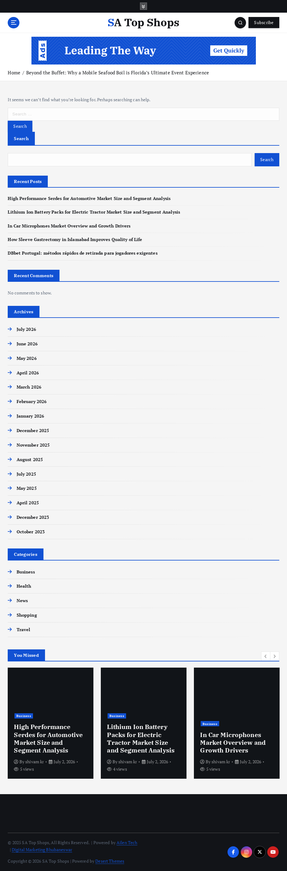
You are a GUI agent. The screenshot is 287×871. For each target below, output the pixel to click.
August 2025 (30, 459)
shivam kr (34, 762)
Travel (24, 629)
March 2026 (29, 387)
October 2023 (31, 532)
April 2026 (28, 373)
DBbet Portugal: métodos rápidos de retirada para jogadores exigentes (82, 253)
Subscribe (263, 22)
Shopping (27, 615)
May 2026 (27, 358)
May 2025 (27, 488)
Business (26, 572)
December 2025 (33, 430)
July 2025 (26, 474)
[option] (50, 723)
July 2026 (26, 329)
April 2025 (28, 503)
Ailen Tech (127, 842)
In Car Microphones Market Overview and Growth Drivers (69, 226)
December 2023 (33, 517)
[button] (265, 656)
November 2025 (33, 445)
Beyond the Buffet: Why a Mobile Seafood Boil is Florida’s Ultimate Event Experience (117, 72)
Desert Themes (109, 861)
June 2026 (27, 344)
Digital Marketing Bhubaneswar (42, 849)
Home (14, 72)
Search (21, 138)
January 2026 (30, 416)
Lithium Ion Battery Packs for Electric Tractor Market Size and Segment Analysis (94, 212)
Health (24, 586)
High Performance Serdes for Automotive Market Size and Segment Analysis (89, 198)
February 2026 (32, 401)
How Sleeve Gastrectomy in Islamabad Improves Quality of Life (75, 239)
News (22, 600)
